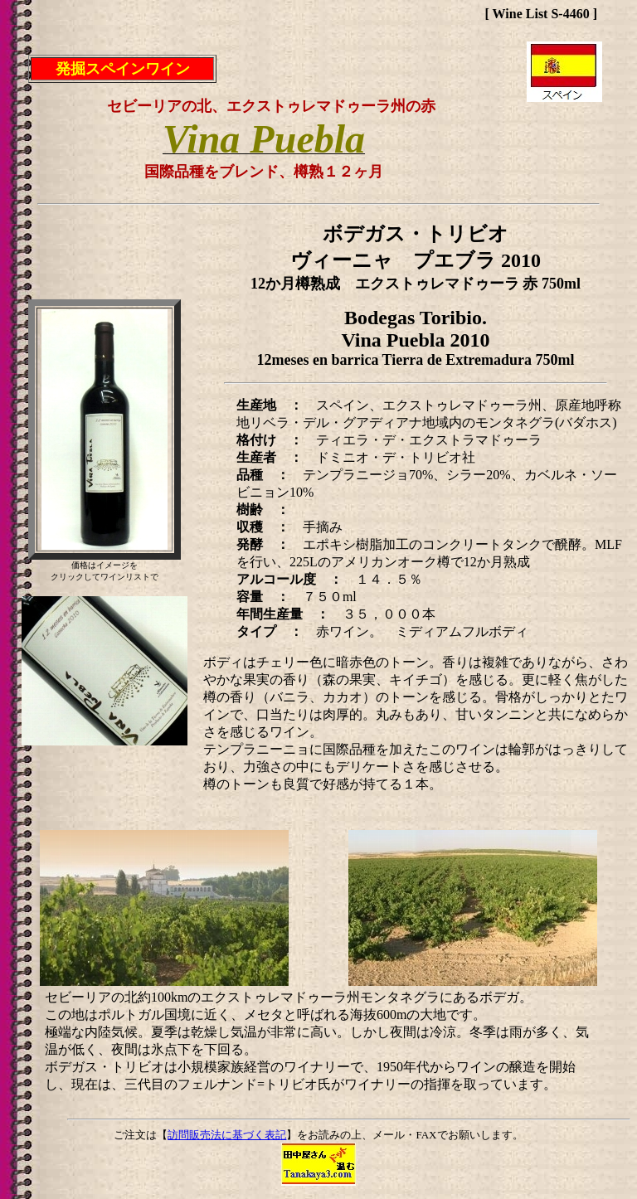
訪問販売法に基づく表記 (227, 1135)
